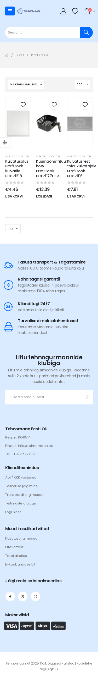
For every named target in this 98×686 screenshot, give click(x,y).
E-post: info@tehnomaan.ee (29, 445)
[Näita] (82, 84)
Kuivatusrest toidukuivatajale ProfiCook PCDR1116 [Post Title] (81, 169)
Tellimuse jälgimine (21, 486)
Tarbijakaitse (16, 555)
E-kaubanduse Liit (20, 564)
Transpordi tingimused (24, 494)
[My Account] (63, 11)
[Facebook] (10, 596)
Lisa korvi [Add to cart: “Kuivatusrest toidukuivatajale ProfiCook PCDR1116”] (76, 196)
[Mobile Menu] (10, 11)
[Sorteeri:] (26, 84)
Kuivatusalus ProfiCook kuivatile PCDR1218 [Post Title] (16, 169)
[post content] (18, 123)
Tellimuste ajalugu (20, 503)
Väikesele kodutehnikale (21, 156)
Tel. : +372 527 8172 (20, 453)
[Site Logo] (28, 11)
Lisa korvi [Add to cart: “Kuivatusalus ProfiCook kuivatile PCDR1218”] (14, 196)
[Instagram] (36, 596)
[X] (23, 596)
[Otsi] (86, 32)
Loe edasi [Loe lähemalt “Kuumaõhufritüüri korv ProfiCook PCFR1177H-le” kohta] (44, 196)
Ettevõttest (14, 547)
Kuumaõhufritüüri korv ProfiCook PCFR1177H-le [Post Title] (52, 169)
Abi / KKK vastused (21, 477)
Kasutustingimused (21, 538)
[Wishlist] (75, 11)
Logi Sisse (13, 511)
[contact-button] (87, 397)
